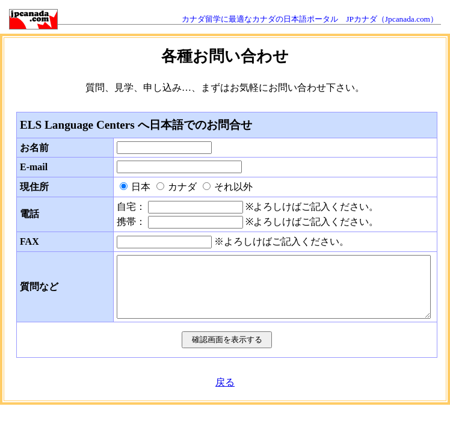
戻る (225, 382)
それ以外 (233, 187)
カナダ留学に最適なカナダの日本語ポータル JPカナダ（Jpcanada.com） (310, 18)
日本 (140, 187)
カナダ (182, 187)
